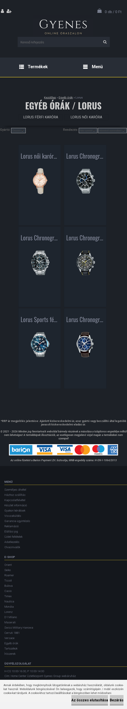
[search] (105, 42)
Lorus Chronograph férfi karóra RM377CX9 (39, 238)
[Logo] (63, 26)
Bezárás (117, 700)
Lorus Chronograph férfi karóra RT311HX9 (85, 238)
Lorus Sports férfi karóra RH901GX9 (39, 320)
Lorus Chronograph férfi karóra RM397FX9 (85, 320)
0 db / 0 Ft (113, 12)
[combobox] (88, 130)
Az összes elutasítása (89, 700)
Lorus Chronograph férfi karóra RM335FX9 (85, 156)
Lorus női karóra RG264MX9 (39, 156)
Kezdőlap (50, 97)
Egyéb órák (66, 97)
